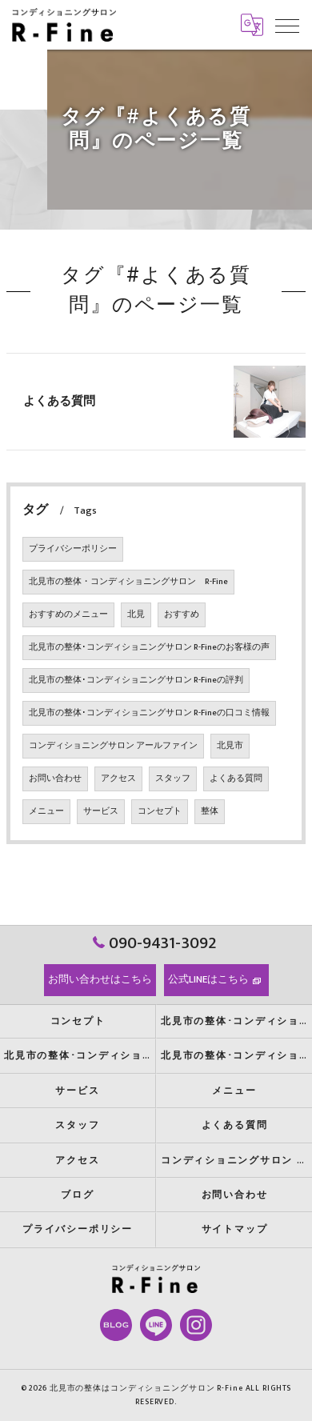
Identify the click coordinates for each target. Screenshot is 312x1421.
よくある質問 (59, 401)
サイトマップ (235, 1229)
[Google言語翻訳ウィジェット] (252, 24)
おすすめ (181, 614)
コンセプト (160, 811)
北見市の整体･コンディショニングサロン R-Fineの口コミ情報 (149, 713)
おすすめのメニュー (68, 614)
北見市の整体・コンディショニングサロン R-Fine (128, 581)
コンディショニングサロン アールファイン (113, 746)
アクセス (118, 778)
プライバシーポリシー (73, 549)
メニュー (46, 811)
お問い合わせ (55, 778)
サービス (100, 811)
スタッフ (172, 778)
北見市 (230, 746)
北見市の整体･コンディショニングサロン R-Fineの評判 (136, 680)
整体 (209, 811)
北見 (136, 614)
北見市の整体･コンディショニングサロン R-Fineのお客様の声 (149, 647)
